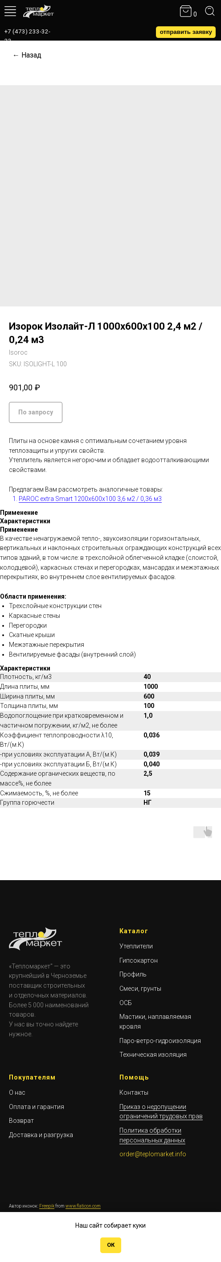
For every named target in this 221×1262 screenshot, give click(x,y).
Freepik (46, 1206)
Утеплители (136, 946)
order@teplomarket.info (152, 1154)
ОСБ (125, 1002)
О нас (17, 1092)
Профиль (133, 974)
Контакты (133, 1092)
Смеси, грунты (140, 988)
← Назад (26, 55)
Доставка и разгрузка (41, 1134)
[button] (186, 32)
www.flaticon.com (83, 1206)
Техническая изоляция (153, 1054)
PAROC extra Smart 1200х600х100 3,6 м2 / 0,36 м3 (90, 498)
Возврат (21, 1120)
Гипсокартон (138, 960)
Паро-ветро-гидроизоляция (160, 1040)
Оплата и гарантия (36, 1106)
